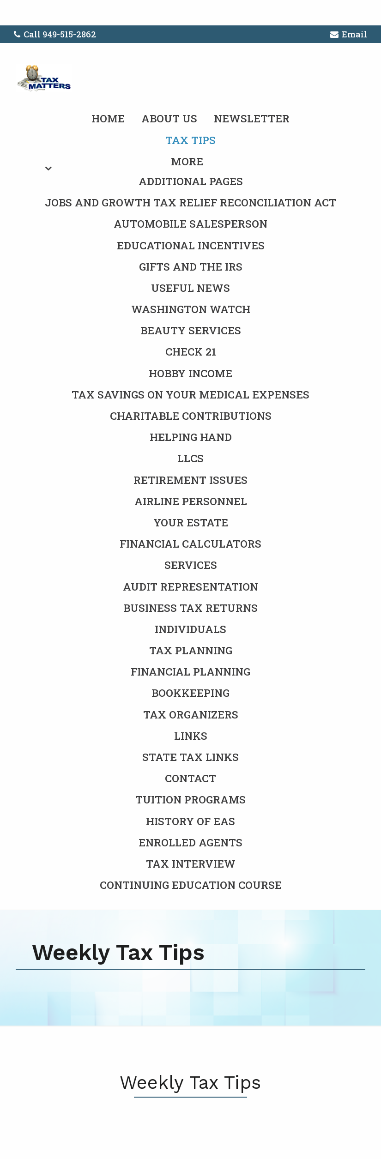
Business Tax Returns (190, 608)
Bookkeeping (190, 693)
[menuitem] (190, 510)
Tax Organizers (190, 714)
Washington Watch (190, 309)
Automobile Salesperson (190, 223)
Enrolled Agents (190, 842)
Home (108, 118)
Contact (190, 778)
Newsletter (252, 118)
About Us (169, 118)
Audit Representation (190, 586)
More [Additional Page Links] (187, 161)
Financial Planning (190, 671)
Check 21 (190, 351)
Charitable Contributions (191, 416)
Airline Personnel (190, 501)
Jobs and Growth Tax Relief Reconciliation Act (190, 202)
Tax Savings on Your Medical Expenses (190, 394)
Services (190, 565)
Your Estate (190, 522)
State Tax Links (190, 757)
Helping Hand (191, 437)
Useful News (190, 288)
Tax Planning (190, 650)
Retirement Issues (190, 480)
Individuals (190, 629)
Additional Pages (191, 181)
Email (348, 35)
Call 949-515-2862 (55, 34)
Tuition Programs (190, 799)
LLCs (190, 458)
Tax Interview (191, 863)
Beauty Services (190, 330)
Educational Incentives (191, 245)
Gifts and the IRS (190, 266)
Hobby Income (190, 373)
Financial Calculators (190, 543)
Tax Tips (190, 140)
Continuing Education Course (191, 885)
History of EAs (190, 821)
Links (190, 735)
